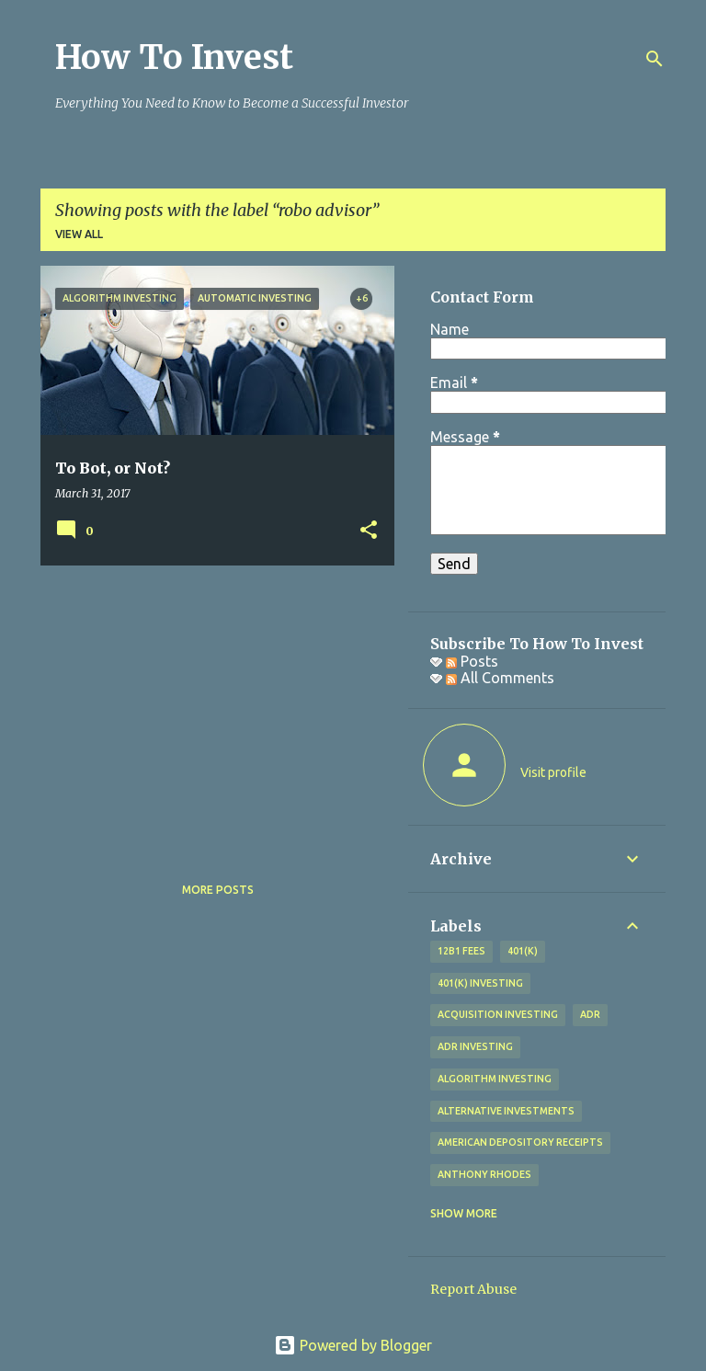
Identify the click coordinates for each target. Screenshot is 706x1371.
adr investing (475, 1046)
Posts (472, 661)
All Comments (500, 677)
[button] (369, 531)
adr (590, 1014)
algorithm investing (495, 1078)
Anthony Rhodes (484, 1174)
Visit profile (553, 772)
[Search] (654, 59)
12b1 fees (461, 950)
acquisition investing (498, 1014)
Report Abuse (473, 1289)
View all (79, 234)
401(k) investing (480, 982)
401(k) (522, 950)
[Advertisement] (210, 708)
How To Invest (174, 57)
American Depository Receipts (520, 1142)
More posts (218, 890)
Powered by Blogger (353, 1345)
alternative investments (506, 1110)
